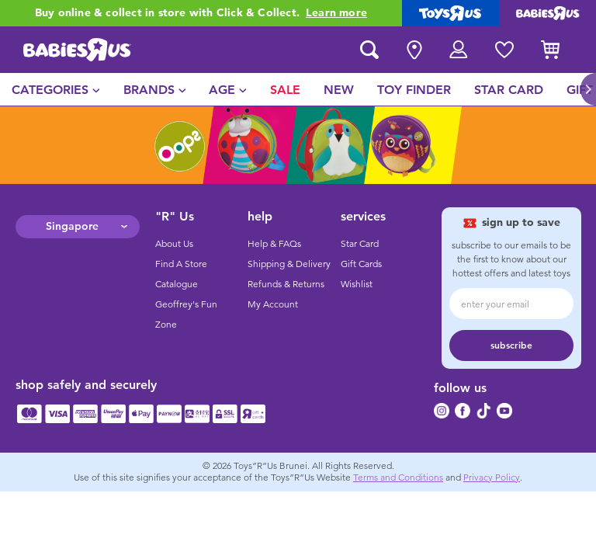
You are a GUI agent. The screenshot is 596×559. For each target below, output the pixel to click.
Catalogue (176, 284)
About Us (174, 243)
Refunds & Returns (286, 284)
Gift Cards (361, 264)
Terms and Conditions (398, 477)
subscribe (511, 345)
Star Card (360, 243)
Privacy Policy (491, 477)
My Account (273, 304)
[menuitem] (56, 89)
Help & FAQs (274, 243)
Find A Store (181, 264)
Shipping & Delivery (289, 264)
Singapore (72, 226)
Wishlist (356, 284)
